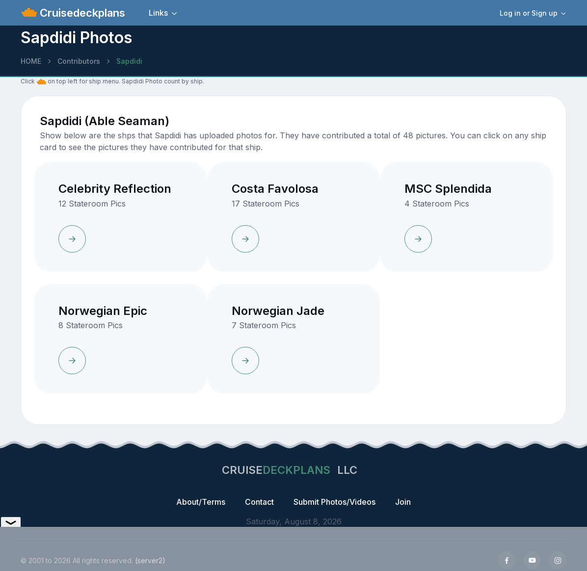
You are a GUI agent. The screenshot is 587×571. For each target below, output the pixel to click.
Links (158, 13)
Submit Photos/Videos (334, 502)
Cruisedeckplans (81, 12)
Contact (259, 502)
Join (403, 502)
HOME (31, 61)
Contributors (78, 61)
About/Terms (200, 502)
